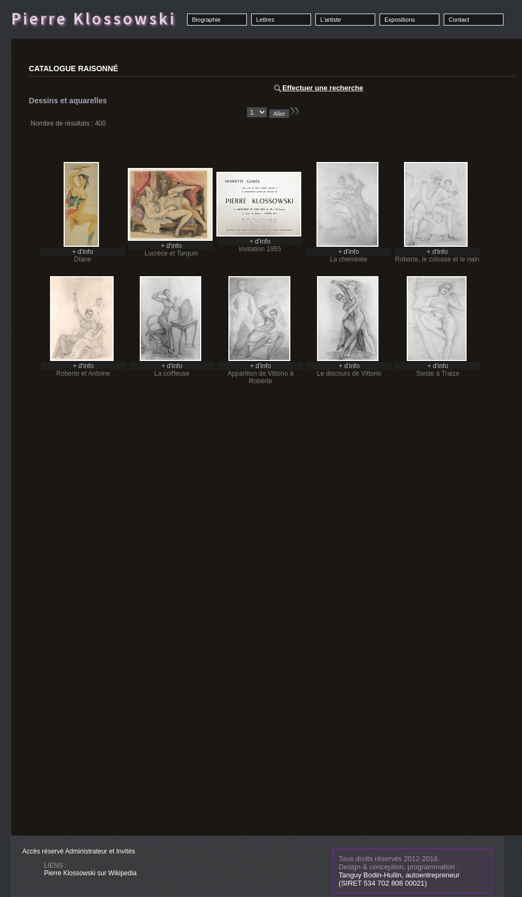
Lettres (265, 19)
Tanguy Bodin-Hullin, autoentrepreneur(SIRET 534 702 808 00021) (399, 879)
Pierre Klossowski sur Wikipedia (90, 873)
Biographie (206, 19)
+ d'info (83, 252)
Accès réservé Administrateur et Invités (78, 851)
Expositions (399, 19)
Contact (459, 19)
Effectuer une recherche (318, 88)
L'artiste (330, 19)
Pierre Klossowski (93, 18)
